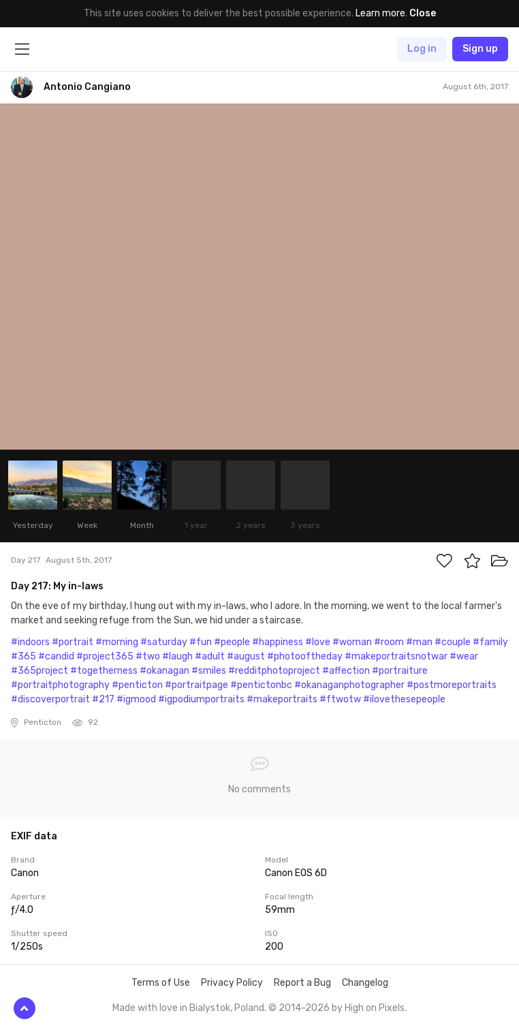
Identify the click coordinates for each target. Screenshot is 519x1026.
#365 (23, 656)
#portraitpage (196, 685)
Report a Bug (302, 983)
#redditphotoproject (274, 671)
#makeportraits (282, 699)
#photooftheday (305, 656)
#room (389, 642)
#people (232, 642)
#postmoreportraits (452, 685)
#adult (210, 656)
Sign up (480, 49)
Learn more (380, 13)
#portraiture (400, 671)
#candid (56, 656)
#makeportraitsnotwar (396, 656)
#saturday (163, 642)
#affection (346, 671)
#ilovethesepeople (404, 699)
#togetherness (104, 671)
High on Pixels (375, 1008)
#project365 (104, 656)
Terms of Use (160, 983)
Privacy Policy (232, 983)
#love (317, 642)
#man (419, 642)
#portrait (72, 642)
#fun (200, 642)
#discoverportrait (50, 699)
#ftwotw (340, 699)
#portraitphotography (60, 685)
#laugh (177, 656)
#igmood (136, 699)
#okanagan (164, 671)
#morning (116, 642)
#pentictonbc (261, 685)
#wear (464, 656)
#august (246, 656)
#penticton (137, 685)
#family (490, 642)
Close (422, 13)
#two (148, 656)
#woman (352, 642)
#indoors (30, 642)
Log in (422, 49)
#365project (39, 671)
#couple (453, 642)
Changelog (365, 983)
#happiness (277, 642)
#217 (103, 699)
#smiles (208, 671)
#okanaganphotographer (349, 685)
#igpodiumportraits (201, 699)
